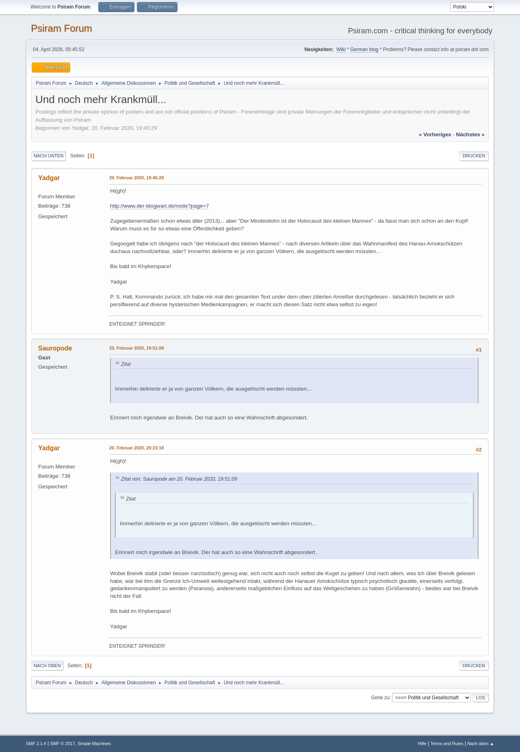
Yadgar (49, 177)
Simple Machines (94, 743)
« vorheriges (435, 134)
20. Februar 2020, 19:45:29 (136, 177)
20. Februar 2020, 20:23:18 (136, 447)
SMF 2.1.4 (36, 743)
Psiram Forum (61, 28)
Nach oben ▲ (480, 743)
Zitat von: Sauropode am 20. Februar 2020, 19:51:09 (179, 479)
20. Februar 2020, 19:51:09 (136, 348)
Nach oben (47, 665)
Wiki (341, 49)
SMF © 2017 (62, 743)
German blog (364, 49)
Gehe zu (380, 697)
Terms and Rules (447, 743)
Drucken (474, 155)
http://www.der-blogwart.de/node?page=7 (159, 206)
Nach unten (48, 155)
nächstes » (470, 134)
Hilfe (422, 743)
